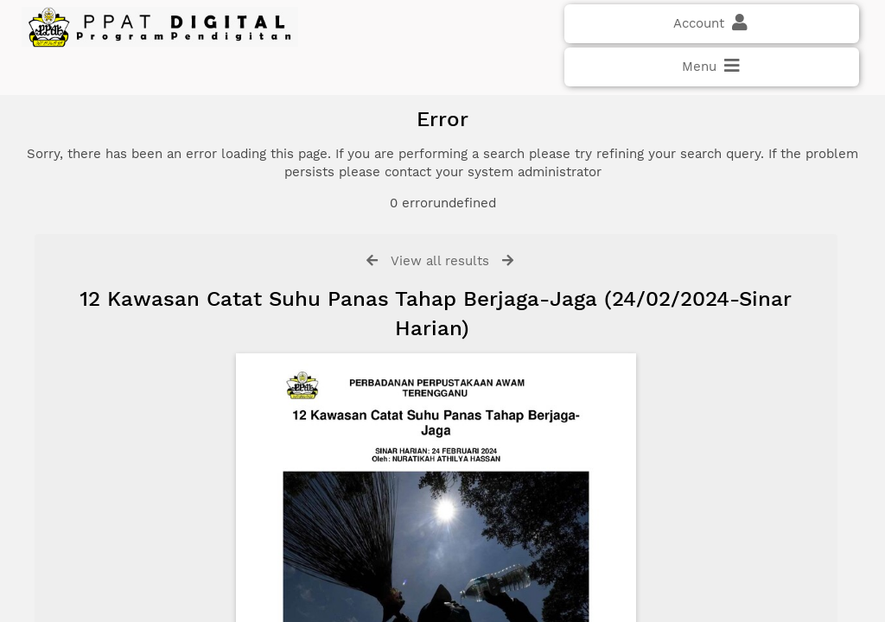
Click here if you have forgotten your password (161, 339)
